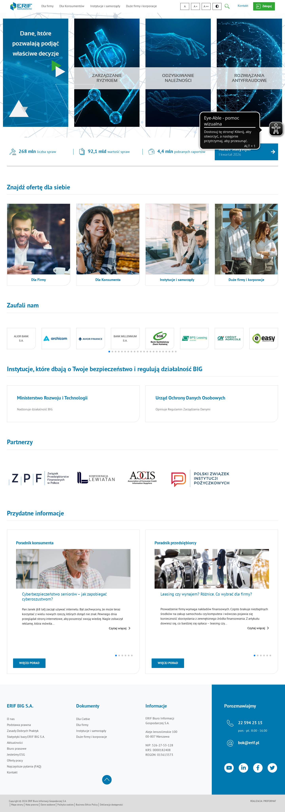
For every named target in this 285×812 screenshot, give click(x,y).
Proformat (269, 801)
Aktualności (15, 743)
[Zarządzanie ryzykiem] (107, 73)
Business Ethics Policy (87, 804)
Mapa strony (17, 804)
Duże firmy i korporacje (141, 6)
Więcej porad (29, 663)
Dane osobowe (48, 804)
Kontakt (243, 6)
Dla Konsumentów (71, 6)
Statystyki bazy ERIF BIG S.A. (26, 737)
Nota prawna (32, 804)
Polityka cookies (65, 804)
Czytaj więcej (119, 629)
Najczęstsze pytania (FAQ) (24, 767)
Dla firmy (47, 6)
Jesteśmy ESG (16, 755)
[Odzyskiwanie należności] (178, 73)
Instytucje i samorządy (105, 6)
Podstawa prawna (19, 725)
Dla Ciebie (83, 719)
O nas (11, 719)
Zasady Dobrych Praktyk (23, 731)
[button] (109, 351)
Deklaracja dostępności (111, 804)
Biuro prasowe (16, 749)
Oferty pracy (15, 761)
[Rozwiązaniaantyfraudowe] (249, 73)
